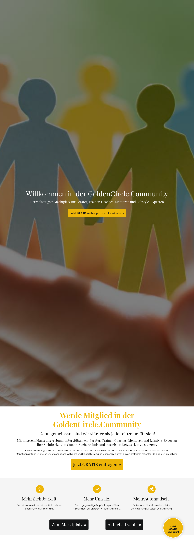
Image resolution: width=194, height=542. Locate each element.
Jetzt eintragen (95, 464)
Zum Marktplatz (67, 524)
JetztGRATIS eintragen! (173, 529)
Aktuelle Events (122, 524)
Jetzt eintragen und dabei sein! (95, 213)
